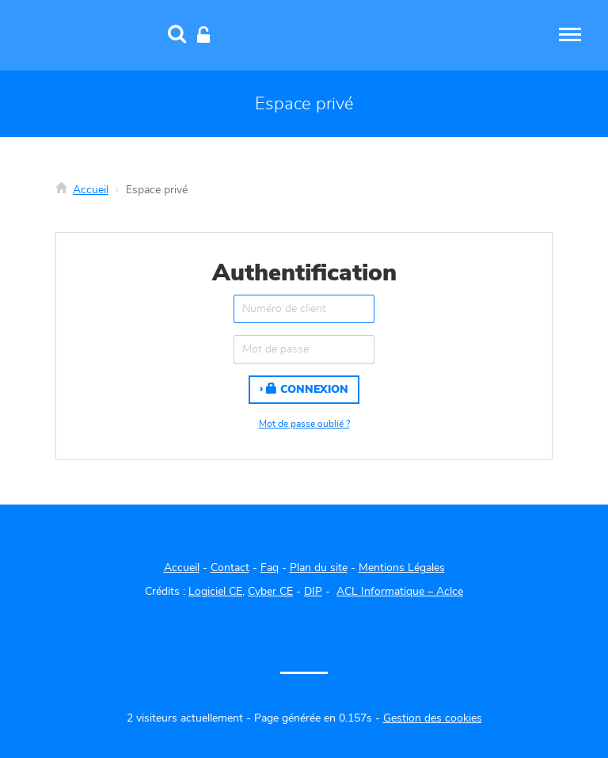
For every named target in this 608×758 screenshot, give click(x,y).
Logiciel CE (215, 591)
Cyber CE (270, 591)
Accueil (90, 190)
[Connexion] (203, 36)
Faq (269, 567)
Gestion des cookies (432, 718)
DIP (313, 591)
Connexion (307, 389)
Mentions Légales (402, 567)
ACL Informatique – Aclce (399, 591)
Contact (230, 567)
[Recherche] (177, 36)
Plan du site (319, 567)
